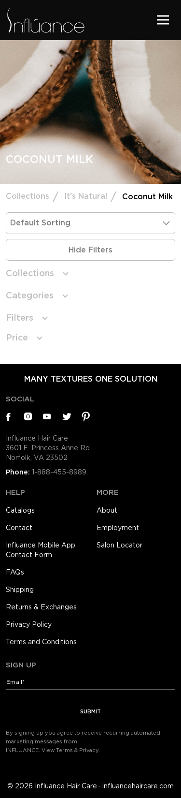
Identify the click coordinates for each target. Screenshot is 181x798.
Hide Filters (90, 249)
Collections (27, 196)
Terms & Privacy (77, 750)
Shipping (20, 589)
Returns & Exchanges (41, 607)
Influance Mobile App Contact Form (40, 550)
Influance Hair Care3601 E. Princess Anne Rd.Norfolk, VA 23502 (48, 447)
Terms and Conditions (41, 642)
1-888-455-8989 (59, 472)
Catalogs (20, 510)
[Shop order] (90, 223)
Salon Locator (119, 545)
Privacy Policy (29, 624)
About (107, 510)
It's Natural (85, 196)
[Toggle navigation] (163, 20)
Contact (19, 528)
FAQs (15, 572)
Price (17, 337)
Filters (19, 317)
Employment (118, 528)
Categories (30, 295)
